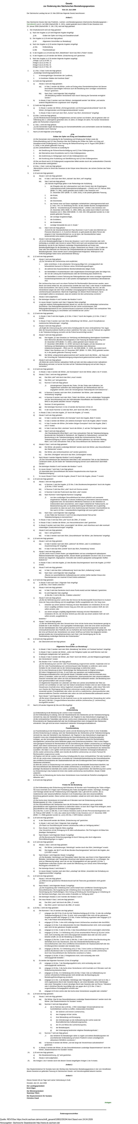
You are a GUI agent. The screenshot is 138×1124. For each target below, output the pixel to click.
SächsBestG (31, 24)
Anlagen (108, 1102)
